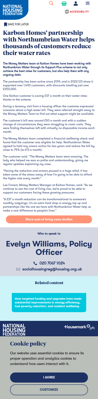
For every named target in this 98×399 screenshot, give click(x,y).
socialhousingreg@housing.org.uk (52, 269)
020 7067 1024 (52, 263)
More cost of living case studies (49, 219)
